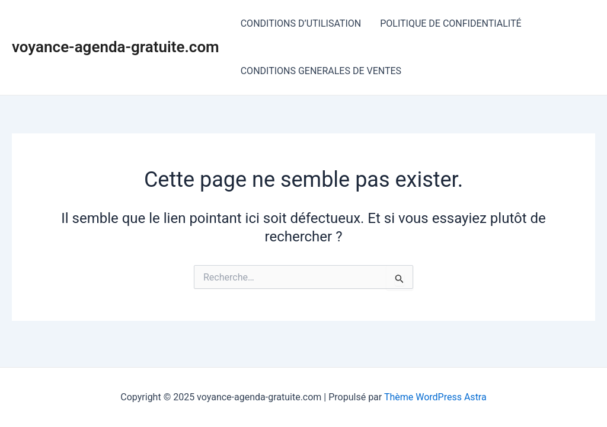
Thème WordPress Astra (435, 397)
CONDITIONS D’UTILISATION (301, 23)
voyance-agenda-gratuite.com (115, 47)
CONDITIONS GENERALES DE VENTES (321, 71)
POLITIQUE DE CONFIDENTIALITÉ (450, 23)
